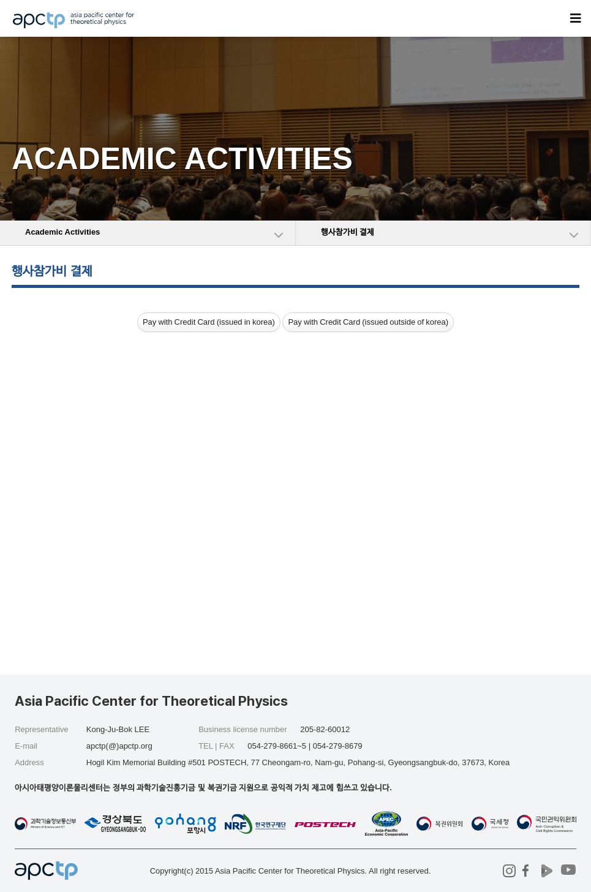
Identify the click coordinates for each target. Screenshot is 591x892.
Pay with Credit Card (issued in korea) (209, 322)
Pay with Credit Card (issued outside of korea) (368, 322)
